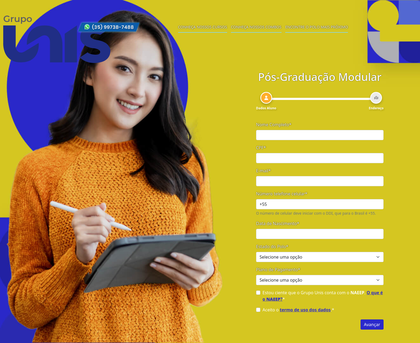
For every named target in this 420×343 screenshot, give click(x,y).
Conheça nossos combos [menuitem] (256, 26)
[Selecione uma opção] (320, 257)
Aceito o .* (298, 310)
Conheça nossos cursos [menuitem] (202, 26)
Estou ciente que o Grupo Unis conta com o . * (322, 296)
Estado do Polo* (272, 246)
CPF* (261, 148)
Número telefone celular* (282, 194)
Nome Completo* (273, 125)
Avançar (372, 324)
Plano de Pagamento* (278, 270)
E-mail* (263, 171)
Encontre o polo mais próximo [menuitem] (316, 26)
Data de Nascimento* (277, 223)
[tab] (266, 101)
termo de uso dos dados (305, 310)
